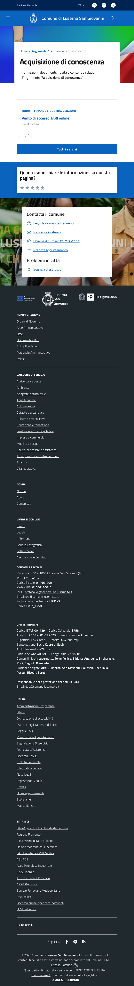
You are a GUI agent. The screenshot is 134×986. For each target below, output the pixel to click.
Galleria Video (25, 551)
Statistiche (24, 799)
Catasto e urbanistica (30, 412)
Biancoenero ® (41, 975)
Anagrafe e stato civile (31, 393)
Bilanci (21, 712)
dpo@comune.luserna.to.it (42, 686)
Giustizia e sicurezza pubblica (35, 431)
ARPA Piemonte (27, 884)
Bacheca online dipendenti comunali (40, 903)
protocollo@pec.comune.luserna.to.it (48, 592)
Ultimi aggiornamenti (30, 793)
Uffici (20, 333)
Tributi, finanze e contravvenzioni (49, 111)
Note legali (24, 774)
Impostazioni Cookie (30, 780)
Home (24, 51)
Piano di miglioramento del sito (37, 724)
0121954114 (30, 578)
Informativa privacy (29, 768)
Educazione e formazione (33, 425)
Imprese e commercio (30, 437)
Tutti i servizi (67, 149)
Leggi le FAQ (25, 731)
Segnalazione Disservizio (32, 743)
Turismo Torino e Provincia (33, 878)
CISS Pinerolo (25, 871)
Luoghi (21, 532)
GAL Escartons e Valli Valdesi (35, 853)
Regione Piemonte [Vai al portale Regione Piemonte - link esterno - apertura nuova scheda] (27, 5)
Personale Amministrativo (33, 352)
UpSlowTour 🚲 (26, 909)
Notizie (21, 491)
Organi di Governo (28, 321)
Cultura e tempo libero (31, 418)
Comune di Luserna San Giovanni (73, 18)
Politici (21, 358)
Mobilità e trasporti (29, 443)
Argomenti (39, 51)
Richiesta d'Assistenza (31, 749)
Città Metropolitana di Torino (35, 840)
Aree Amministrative (30, 327)
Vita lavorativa (26, 468)
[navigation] (7, 18)
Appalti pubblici (26, 400)
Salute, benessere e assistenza (37, 449)
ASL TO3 (22, 859)
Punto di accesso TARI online (45, 118)
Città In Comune (61, 964)
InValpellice (24, 896)
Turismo (22, 462)
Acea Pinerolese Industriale (34, 865)
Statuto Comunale (29, 762)
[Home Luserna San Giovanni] (65, 18)
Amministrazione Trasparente (36, 706)
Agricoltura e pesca (29, 381)
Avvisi (20, 497)
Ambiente (23, 387)
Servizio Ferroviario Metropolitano (38, 890)
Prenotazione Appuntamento (35, 737)
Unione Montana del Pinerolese (37, 847)
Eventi (21, 526)
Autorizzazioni (26, 406)
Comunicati (24, 503)
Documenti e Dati (28, 340)
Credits (21, 787)
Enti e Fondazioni (28, 346)
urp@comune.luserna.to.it (42, 596)
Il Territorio (23, 538)
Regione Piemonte (29, 834)
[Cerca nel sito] (112, 18)
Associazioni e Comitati (31, 557)
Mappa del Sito (26, 805)
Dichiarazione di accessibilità (35, 718)
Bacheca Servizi (27, 755)
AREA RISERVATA (65, 979)
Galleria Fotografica (29, 544)
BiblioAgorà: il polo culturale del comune (42, 828)
